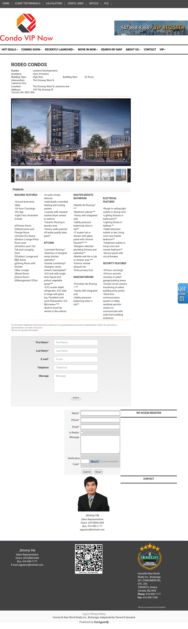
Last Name (42, 350)
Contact (150, 49)
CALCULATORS (54, 3)
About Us (133, 49)
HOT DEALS (10, 49)
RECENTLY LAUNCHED (60, 49)
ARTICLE (93, 3)
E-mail (44, 359)
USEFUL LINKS (76, 3)
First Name (42, 342)
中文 (106, 3)
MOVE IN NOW (88, 49)
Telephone (43, 367)
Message (44, 376)
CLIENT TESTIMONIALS (27, 3)
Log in (86, 614)
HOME (6, 3)
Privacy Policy (98, 614)
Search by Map (111, 49)
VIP (163, 49)
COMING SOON (31, 49)
